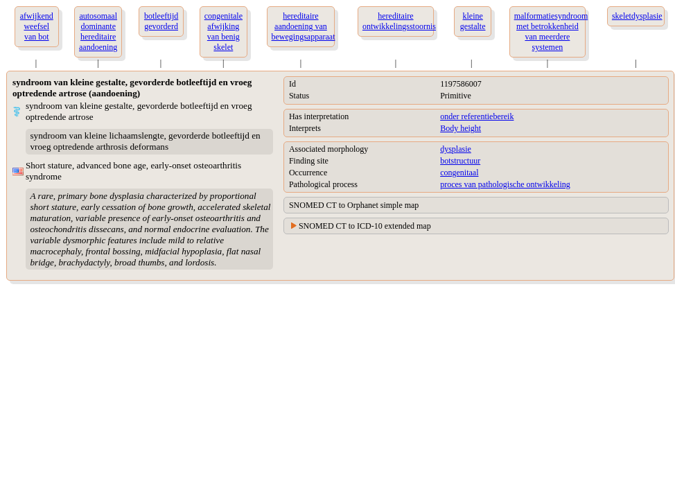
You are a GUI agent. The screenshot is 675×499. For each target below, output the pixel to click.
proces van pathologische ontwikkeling (505, 184)
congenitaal (459, 172)
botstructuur (460, 161)
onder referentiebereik (477, 116)
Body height (460, 128)
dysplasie (455, 149)
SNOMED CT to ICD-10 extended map (365, 226)
